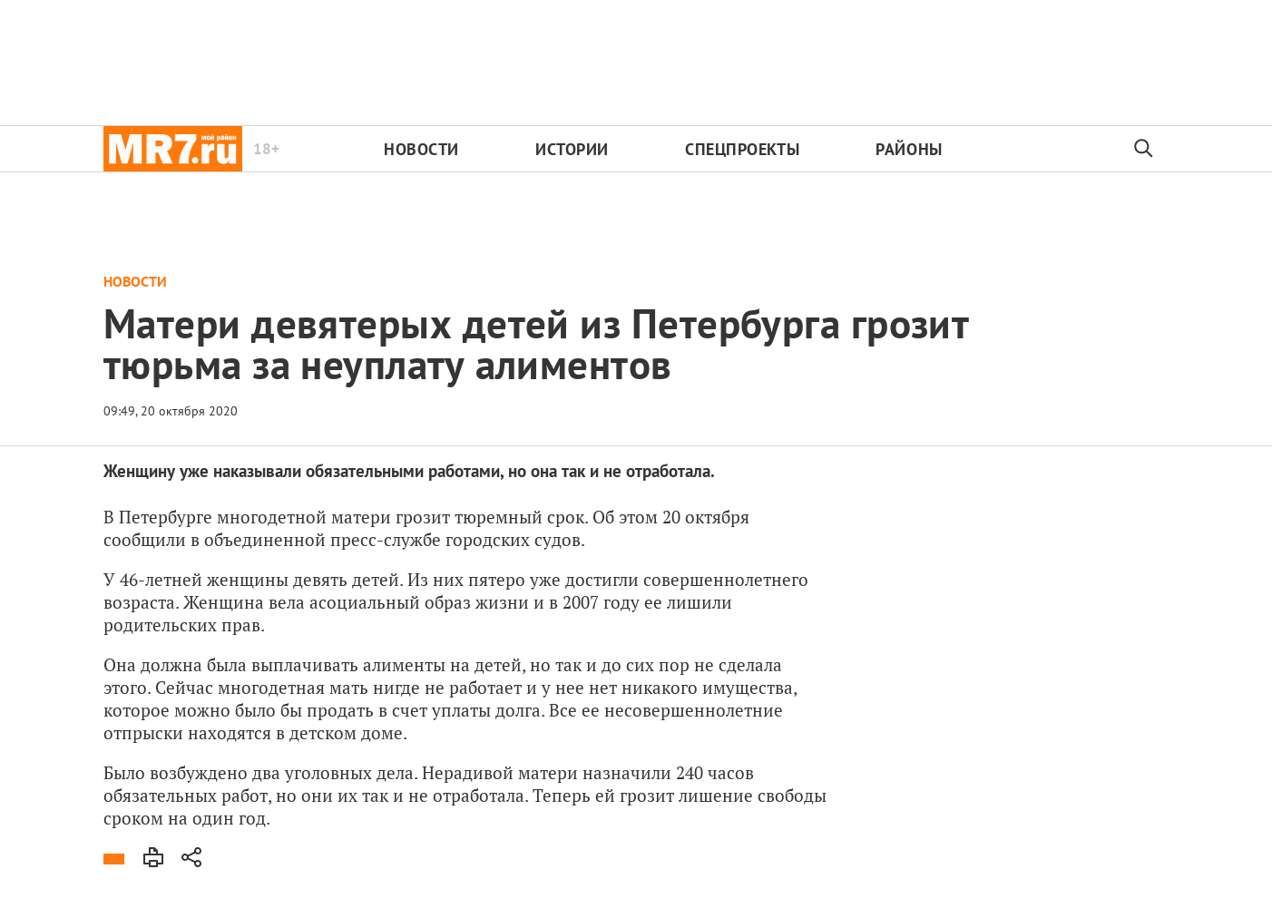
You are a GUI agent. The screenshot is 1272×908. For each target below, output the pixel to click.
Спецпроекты (742, 149)
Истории (572, 149)
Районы (909, 149)
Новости (421, 149)
